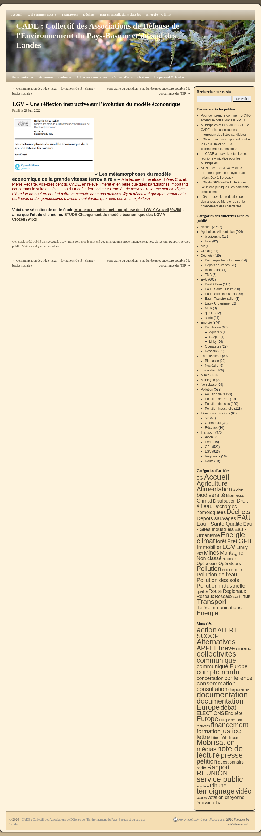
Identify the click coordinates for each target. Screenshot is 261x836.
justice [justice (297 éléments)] (231, 731)
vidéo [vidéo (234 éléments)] (243, 791)
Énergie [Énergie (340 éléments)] (207, 613)
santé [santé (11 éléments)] (237, 596)
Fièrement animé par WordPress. (201, 819)
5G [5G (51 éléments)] (200, 478)
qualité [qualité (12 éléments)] (202, 591)
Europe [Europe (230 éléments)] (207, 718)
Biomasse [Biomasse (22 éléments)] (235, 495)
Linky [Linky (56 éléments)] (242, 547)
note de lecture (158, 241)
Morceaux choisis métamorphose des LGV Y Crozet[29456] (127, 210)
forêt (208, 241)
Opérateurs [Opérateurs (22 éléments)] (207, 563)
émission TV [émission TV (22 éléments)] (209, 802)
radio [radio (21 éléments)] (201, 767)
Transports (69, 14)
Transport (74, 241)
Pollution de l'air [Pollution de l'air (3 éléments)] (232, 569)
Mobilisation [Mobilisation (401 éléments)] (216, 742)
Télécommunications (215, 413)
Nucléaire (211, 365)
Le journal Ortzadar (169, 77)
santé (209, 318)
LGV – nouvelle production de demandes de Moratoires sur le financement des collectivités (223, 201)
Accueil (16, 14)
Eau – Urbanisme (217, 303)
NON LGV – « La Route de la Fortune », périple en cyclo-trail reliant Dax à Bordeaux (223, 172)
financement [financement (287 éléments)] (229, 724)
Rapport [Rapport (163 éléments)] (218, 767)
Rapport (174, 241)
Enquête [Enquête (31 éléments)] (234, 713)
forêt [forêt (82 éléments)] (221, 541)
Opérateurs (213, 346)
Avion (209, 437)
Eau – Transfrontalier (219, 299)
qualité (209, 313)
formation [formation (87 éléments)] (208, 731)
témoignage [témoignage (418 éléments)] (216, 791)
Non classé (209, 385)
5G (207, 418)
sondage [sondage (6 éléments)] (203, 786)
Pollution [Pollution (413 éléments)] (209, 568)
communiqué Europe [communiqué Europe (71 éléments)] (222, 666)
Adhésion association (91, 77)
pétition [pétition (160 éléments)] (207, 761)
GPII (208, 447)
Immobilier (208, 370)
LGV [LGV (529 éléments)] (228, 546)
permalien (53, 246)
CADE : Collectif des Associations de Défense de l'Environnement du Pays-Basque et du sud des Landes (97, 35)
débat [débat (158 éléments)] (228, 707)
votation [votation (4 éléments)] (202, 797)
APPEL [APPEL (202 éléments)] (207, 647)
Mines (205, 375)
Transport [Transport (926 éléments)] (211, 602)
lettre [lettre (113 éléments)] (203, 737)
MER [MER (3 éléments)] (200, 553)
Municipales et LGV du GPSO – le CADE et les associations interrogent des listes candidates (225, 129)
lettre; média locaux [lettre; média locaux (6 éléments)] (224, 738)
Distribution (213, 327)
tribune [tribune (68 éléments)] (218, 785)
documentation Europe (115, 241)
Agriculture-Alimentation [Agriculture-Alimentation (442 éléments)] (214, 486)
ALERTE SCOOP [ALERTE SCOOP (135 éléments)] (219, 633)
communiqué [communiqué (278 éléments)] (216, 660)
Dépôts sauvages (217, 265)
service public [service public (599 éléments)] (220, 779)
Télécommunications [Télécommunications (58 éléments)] (219, 607)
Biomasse (212, 361)
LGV (63, 241)
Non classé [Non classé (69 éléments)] (209, 558)
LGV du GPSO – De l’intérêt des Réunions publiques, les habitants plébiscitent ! (225, 187)
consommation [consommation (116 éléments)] (216, 683)
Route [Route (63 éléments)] (215, 591)
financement (139, 241)
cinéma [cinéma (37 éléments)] (243, 648)
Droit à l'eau (213, 284)
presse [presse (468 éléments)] (232, 755)
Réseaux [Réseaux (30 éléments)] (205, 596)
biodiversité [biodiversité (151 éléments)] (211, 495)
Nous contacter (22, 77)
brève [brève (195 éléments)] (227, 647)
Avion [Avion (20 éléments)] (238, 490)
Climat (205, 251)
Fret (208, 442)
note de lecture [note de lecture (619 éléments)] (220, 751)
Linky (213, 342)
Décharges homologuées (222, 260)
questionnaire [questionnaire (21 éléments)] (231, 762)
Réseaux (211, 351)
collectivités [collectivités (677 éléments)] (216, 654)
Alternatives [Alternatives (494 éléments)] (216, 642)
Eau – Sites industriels (221, 294)
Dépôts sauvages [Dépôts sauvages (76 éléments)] (216, 518)
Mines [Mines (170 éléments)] (211, 553)
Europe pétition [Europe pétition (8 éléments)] (230, 720)
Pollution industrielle (219, 408)
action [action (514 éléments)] (207, 630)
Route (209, 461)
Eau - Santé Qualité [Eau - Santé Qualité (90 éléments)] (219, 524)
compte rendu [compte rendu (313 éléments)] (218, 672)
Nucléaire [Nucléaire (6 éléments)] (229, 559)
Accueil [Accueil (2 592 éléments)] (216, 477)
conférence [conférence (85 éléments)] (238, 678)
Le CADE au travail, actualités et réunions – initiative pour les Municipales (224, 158)
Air (203, 246)
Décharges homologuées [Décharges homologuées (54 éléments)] (217, 509)
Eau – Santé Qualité (219, 289)
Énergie (206, 322)
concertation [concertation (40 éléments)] (210, 678)
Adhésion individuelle (55, 77)
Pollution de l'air (216, 394)
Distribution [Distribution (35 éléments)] (224, 501)
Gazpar (214, 337)
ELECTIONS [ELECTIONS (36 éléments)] (210, 713)
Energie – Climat (158, 14)
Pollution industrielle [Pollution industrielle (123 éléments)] (221, 585)
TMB (208, 275)
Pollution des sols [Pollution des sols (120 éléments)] (218, 580)
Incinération (213, 270)
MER (208, 308)
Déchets (89, 14)
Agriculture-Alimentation (218, 232)
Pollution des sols (217, 404)
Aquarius (215, 332)
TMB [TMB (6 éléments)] (246, 597)
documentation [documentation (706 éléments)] (222, 694)
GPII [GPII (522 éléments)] (244, 541)
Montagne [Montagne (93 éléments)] (231, 553)
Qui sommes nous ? (42, 14)
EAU (204, 279)
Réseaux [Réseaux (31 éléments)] (224, 596)
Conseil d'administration (130, 77)
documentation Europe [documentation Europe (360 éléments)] (220, 704)
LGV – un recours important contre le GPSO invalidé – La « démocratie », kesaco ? (225, 144)
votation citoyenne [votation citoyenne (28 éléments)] (226, 797)
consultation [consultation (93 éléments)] (212, 689)
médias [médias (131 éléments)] (206, 749)
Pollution (207, 389)
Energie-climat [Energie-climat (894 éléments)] (222, 538)
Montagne (208, 380)
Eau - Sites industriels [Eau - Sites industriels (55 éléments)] (224, 526)
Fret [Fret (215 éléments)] (232, 541)
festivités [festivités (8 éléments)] (203, 726)
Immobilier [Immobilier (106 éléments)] (209, 547)
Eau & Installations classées (120, 14)
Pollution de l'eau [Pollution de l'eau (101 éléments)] (217, 574)
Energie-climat (211, 356)
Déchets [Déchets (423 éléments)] (238, 511)
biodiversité (213, 236)
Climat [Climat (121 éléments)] (204, 501)
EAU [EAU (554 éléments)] (244, 517)
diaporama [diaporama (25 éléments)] (239, 689)
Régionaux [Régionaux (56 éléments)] (234, 591)
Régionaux (212, 456)
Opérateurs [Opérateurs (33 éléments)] (229, 563)
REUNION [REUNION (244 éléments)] (212, 773)
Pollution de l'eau (217, 399)
